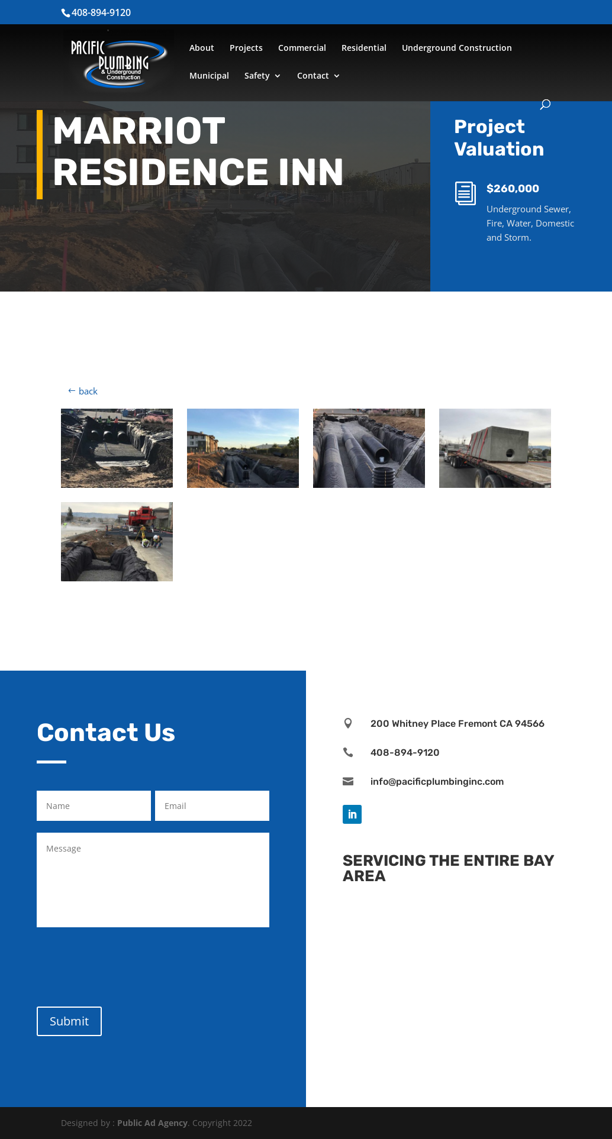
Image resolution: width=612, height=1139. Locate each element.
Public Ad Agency (152, 1122)
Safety (257, 76)
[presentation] (127, 964)
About (201, 48)
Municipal (209, 76)
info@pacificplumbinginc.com (437, 781)
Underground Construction (457, 48)
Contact (313, 76)
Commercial (302, 48)
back (88, 391)
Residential (364, 48)
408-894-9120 (405, 752)
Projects (246, 48)
